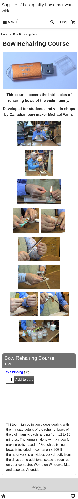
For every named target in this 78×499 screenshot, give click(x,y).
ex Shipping (14, 372)
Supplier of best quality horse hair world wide (38, 8)
